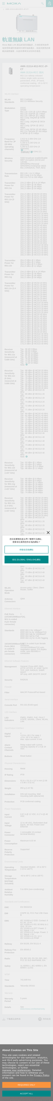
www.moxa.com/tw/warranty (32, 1009)
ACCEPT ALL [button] (26, 1093)
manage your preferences (16, 1070)
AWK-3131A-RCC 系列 (32, 72)
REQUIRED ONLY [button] (26, 1085)
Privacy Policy (41, 1075)
